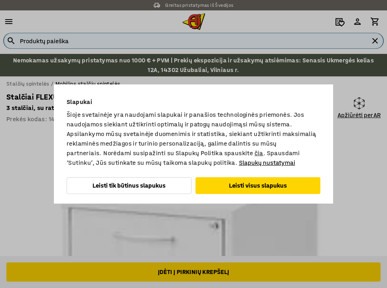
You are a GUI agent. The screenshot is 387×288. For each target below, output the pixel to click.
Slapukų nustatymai (267, 162)
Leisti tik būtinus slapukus (129, 185)
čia (259, 153)
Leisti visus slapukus (258, 185)
